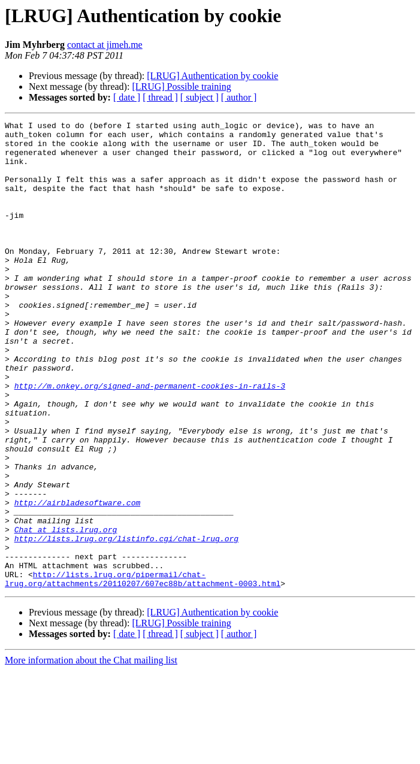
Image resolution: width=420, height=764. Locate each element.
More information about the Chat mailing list (91, 753)
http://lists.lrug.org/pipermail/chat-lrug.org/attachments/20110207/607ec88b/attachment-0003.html (142, 671)
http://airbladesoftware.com (77, 579)
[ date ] (126, 97)
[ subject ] (199, 97)
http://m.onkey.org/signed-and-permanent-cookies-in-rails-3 (149, 439)
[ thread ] (160, 97)
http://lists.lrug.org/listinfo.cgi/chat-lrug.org (126, 622)
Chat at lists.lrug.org (65, 612)
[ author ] (239, 97)
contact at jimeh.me (105, 45)
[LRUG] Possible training (181, 86)
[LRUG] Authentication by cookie (212, 76)
